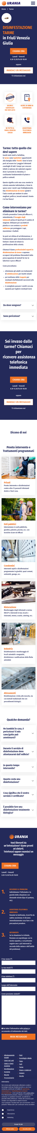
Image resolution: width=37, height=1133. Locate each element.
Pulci (20, 1055)
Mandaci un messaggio (18, 70)
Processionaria (9, 1078)
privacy (26, 1029)
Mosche (6, 1075)
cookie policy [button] (30, 1093)
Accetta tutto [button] (27, 1129)
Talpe (21, 1061)
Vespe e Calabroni (25, 1070)
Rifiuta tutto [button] (10, 1129)
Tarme (21, 1067)
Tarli (20, 1064)
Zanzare (21, 1073)
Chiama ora (19, 51)
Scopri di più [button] (18, 1124)
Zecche (21, 1076)
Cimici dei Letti (9, 1061)
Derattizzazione (9, 1069)
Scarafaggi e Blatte (25, 1058)
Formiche (7, 1072)
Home (4, 9)
